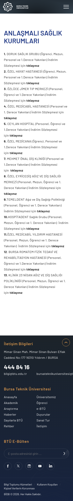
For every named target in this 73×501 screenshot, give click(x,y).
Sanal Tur (43, 420)
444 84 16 (17, 366)
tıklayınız (32, 65)
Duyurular (43, 414)
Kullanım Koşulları (47, 484)
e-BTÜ (41, 408)
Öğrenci (42, 403)
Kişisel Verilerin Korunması (19, 488)
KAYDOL (64, 453)
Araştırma (11, 408)
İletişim (42, 426)
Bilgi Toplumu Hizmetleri (18, 484)
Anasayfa (10, 397)
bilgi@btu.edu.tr (15, 373)
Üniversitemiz (46, 397)
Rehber (9, 426)
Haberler (10, 414)
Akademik (11, 403)
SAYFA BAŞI (66, 342)
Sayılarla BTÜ (13, 420)
